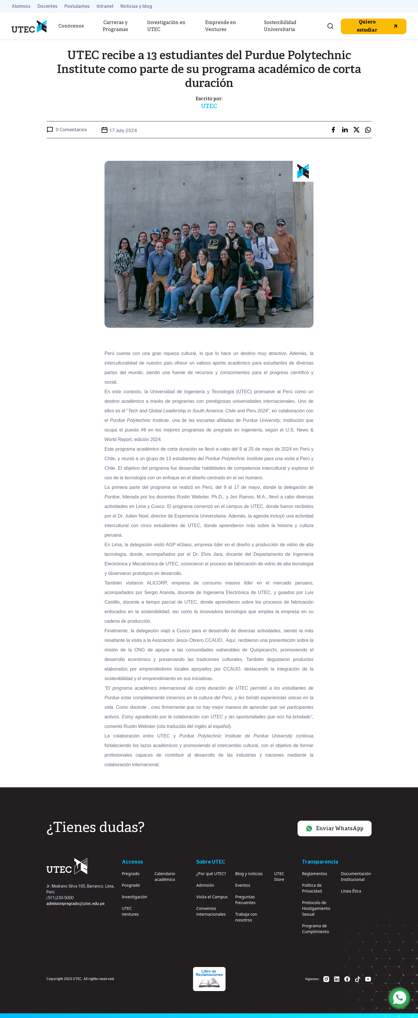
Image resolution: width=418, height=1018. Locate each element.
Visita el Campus (212, 896)
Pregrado (131, 873)
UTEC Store (279, 876)
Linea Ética (351, 891)
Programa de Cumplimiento (315, 928)
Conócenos (71, 26)
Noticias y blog (136, 6)
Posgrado (131, 885)
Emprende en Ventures (220, 26)
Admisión (205, 885)
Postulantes (77, 6)
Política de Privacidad (312, 888)
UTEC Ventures (130, 911)
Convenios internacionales (211, 911)
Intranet (105, 6)
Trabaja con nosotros (246, 917)
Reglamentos (314, 873)
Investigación (134, 896)
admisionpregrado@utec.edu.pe (75, 904)
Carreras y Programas (115, 26)
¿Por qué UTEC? (211, 873)
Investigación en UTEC (166, 26)
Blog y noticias (249, 873)
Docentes (47, 6)
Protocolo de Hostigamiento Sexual (316, 908)
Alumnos (21, 6)
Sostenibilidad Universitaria (280, 26)
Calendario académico (164, 876)
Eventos (242, 885)
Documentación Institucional (356, 876)
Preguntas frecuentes (245, 899)
